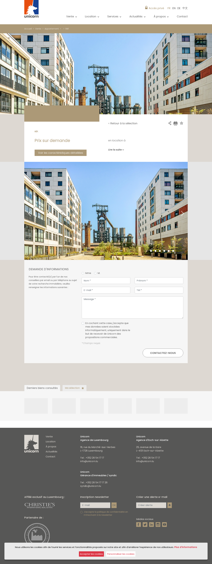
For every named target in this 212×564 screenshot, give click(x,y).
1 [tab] (146, 251)
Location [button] (91, 16)
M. (99, 273)
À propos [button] (160, 16)
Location (51, 441)
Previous (25, 211)
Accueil (28, 28)
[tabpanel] (106, 211)
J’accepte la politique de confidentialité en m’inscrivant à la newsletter (106, 513)
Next (186, 211)
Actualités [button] (136, 16)
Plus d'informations (185, 547)
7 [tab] (173, 251)
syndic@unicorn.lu (90, 486)
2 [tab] (151, 251)
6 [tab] (168, 251)
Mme (88, 273)
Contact (182, 16)
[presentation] (161, 331)
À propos (51, 446)
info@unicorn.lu (89, 461)
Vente (38, 28)
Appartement (52, 28)
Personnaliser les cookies (120, 553)
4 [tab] (159, 251)
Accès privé (156, 8)
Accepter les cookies (91, 553)
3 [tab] (155, 251)
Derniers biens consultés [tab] (42, 388)
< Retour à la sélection (122, 123)
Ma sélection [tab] (74, 388)
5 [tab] (164, 251)
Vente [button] (70, 16)
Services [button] (113, 16)
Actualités (51, 451)
